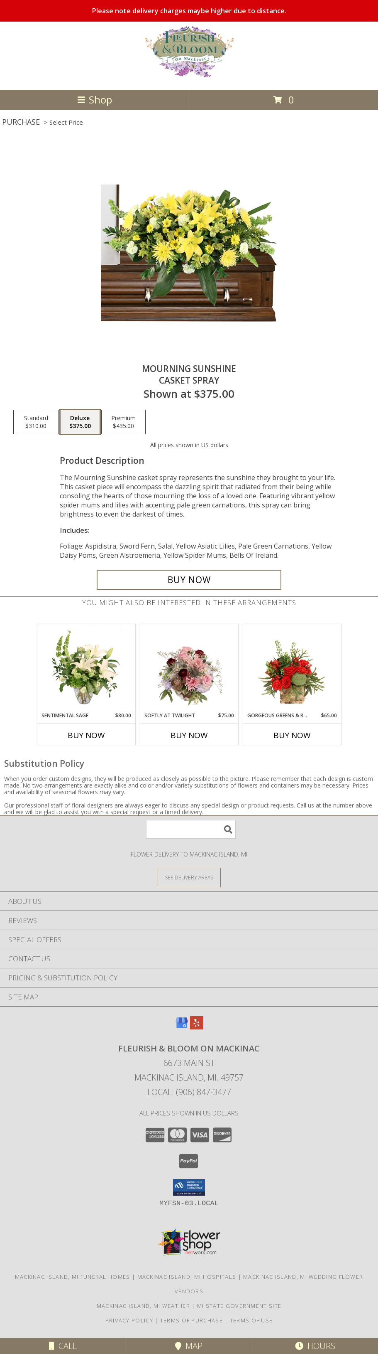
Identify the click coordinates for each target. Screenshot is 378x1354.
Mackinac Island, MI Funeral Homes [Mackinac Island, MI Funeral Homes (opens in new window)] (72, 1276)
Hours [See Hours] (315, 1346)
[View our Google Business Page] (181, 1027)
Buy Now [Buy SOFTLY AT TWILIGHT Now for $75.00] (189, 735)
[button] (189, 1187)
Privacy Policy (129, 1320)
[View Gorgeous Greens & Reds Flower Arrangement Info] (292, 668)
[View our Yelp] (196, 1027)
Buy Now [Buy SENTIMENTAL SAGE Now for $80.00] (86, 735)
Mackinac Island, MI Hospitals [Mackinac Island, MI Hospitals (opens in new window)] (187, 1276)
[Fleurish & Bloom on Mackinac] (189, 77)
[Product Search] (191, 829)
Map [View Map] (188, 1346)
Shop (94, 99)
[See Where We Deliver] (189, 877)
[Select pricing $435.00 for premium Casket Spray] (123, 422)
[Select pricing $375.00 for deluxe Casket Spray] (80, 422)
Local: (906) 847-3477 (189, 1092)
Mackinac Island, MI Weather (143, 1306)
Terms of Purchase (191, 1320)
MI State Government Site (239, 1306)
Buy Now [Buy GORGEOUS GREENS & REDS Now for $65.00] (292, 735)
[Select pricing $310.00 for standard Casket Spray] (36, 422)
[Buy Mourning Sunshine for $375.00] (189, 580)
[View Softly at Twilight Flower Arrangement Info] (189, 668)
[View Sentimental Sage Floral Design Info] (86, 668)
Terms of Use (251, 1320)
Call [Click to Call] (63, 1346)
